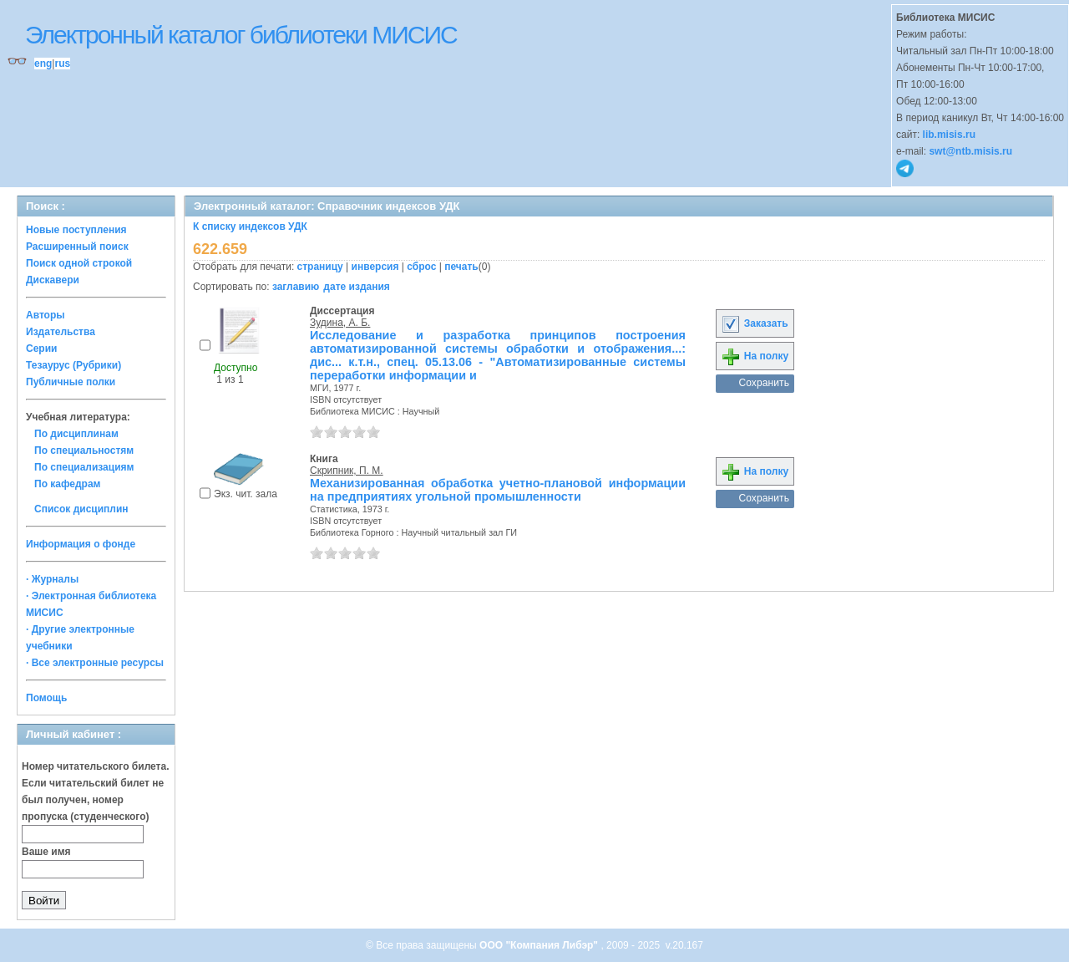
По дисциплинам (76, 434)
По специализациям (84, 467)
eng (43, 63)
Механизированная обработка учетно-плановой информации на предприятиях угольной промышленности (498, 489)
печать (461, 266)
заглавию (295, 287)
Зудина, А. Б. (340, 322)
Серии (41, 348)
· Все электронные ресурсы (95, 663)
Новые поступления (76, 230)
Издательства (60, 332)
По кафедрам (67, 484)
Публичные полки (70, 382)
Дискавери (52, 280)
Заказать (754, 323)
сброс (421, 266)
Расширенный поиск (77, 246)
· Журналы (52, 579)
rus (62, 63)
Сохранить (763, 383)
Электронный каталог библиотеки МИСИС (241, 34)
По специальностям (84, 450)
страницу (320, 266)
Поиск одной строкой (79, 263)
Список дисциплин (81, 509)
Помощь (46, 698)
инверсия (375, 266)
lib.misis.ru (949, 134)
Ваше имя (46, 852)
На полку (754, 356)
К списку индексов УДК (250, 226)
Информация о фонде (80, 544)
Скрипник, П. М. (346, 470)
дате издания (356, 287)
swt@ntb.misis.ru (970, 151)
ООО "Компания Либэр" (539, 945)
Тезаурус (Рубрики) (73, 365)
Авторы (45, 315)
